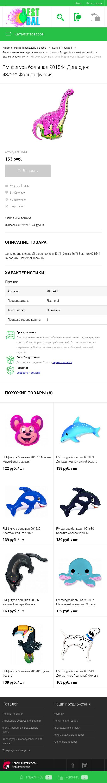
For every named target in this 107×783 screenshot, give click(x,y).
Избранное (35, 777)
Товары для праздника (16, 750)
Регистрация (94, 3)
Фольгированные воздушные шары (20, 730)
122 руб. (13, 468)
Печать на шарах (12, 713)
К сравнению (15, 199)
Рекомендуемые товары (69, 734)
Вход (78, 3)
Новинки (59, 713)
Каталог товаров (24, 34)
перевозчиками (62, 362)
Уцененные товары (65, 741)
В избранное (15, 192)
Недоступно (14, 206)
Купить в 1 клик (17, 185)
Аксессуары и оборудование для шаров (22, 741)
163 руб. (13, 159)
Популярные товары (66, 720)
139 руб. (66, 468)
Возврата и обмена (28, 372)
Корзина (73, 777)
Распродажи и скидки (67, 727)
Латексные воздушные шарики (21, 720)
